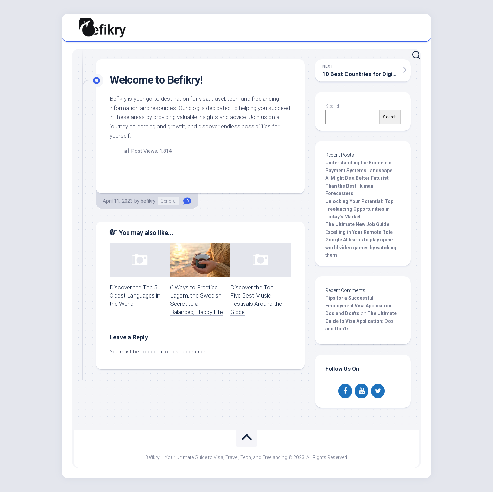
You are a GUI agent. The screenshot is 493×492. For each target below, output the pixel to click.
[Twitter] (378, 391)
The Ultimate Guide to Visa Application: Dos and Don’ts (361, 321)
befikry (148, 201)
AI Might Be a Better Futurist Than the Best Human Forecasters (357, 185)
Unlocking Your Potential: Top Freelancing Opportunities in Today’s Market (359, 209)
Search (333, 106)
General (168, 201)
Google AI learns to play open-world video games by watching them (360, 247)
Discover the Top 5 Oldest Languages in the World (135, 295)
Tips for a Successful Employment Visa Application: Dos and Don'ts (359, 305)
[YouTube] (361, 391)
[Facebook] (345, 391)
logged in (151, 352)
